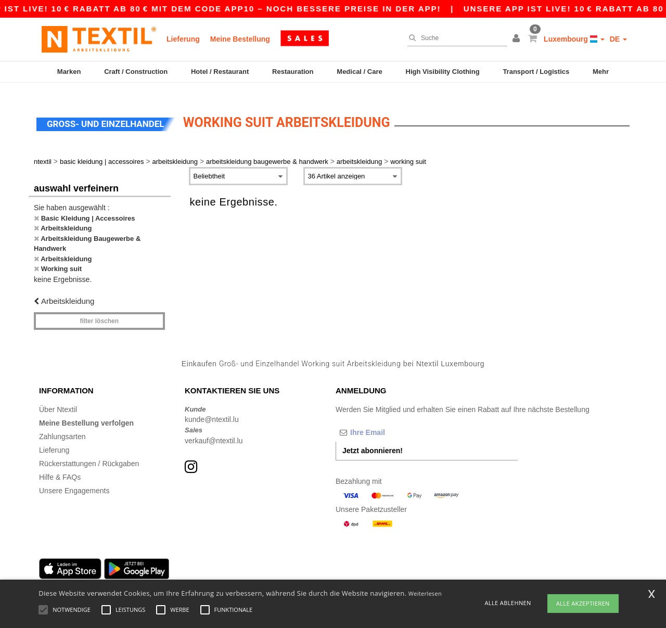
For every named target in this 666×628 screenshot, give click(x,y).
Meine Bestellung (240, 39)
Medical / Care (359, 71)
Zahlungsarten (62, 424)
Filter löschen (99, 309)
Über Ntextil (58, 397)
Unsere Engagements (74, 479)
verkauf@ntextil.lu (213, 429)
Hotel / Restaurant (220, 71)
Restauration (292, 71)
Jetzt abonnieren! (372, 438)
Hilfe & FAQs (60, 465)
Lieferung (183, 39)
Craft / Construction (136, 71)
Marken (69, 71)
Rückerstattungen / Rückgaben (89, 451)
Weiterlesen (425, 593)
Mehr (601, 71)
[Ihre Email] (390, 420)
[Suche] (454, 38)
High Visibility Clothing (443, 71)
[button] (518, 39)
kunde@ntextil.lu (212, 407)
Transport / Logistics (536, 71)
